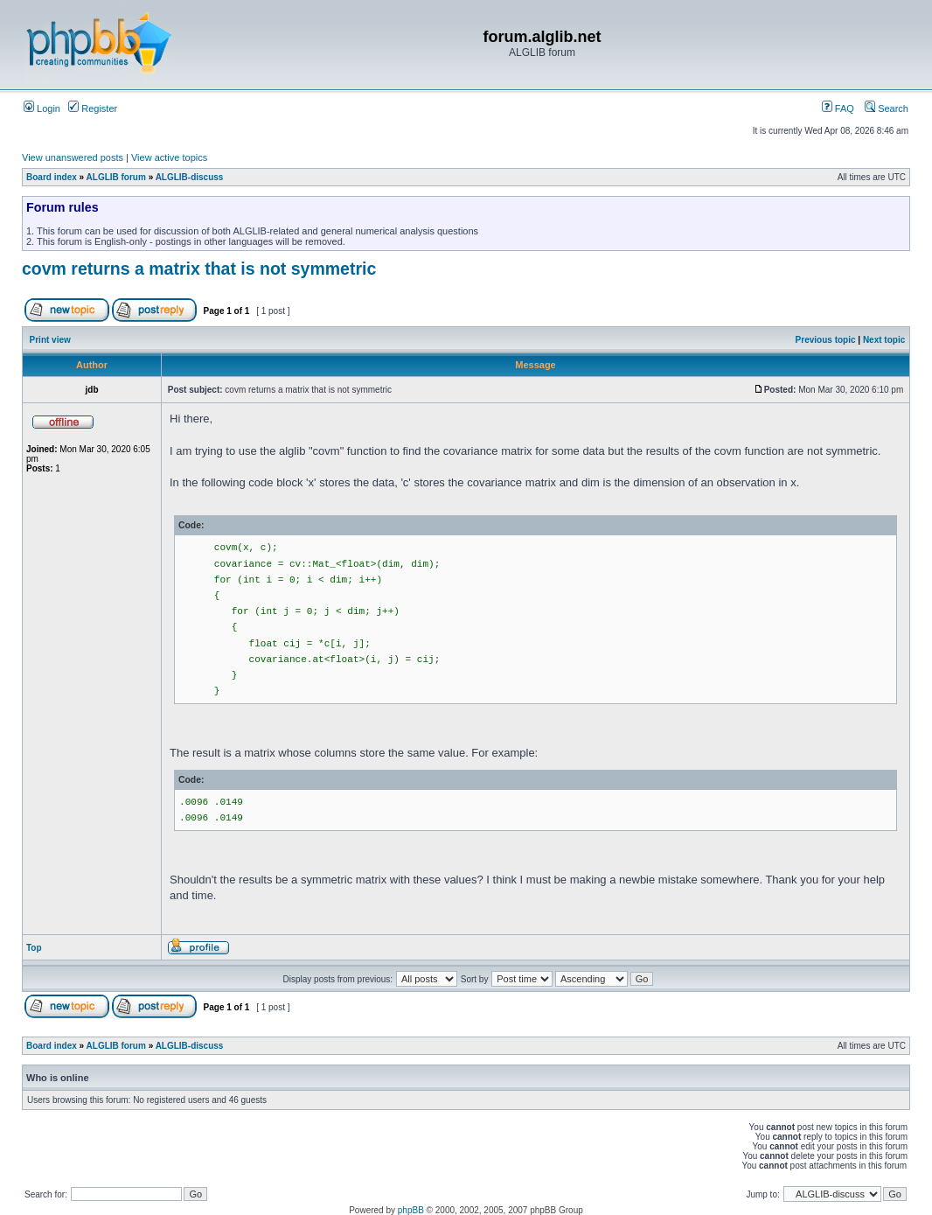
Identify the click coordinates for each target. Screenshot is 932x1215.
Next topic (884, 340)
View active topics (169, 157)
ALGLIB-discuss (190, 177)
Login (42, 108)
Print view (50, 340)
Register (92, 108)
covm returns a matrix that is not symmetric (199, 268)
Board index (51, 177)
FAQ (838, 108)
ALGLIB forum (116, 177)
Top (34, 948)
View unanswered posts (72, 157)
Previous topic (826, 340)
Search (886, 108)
